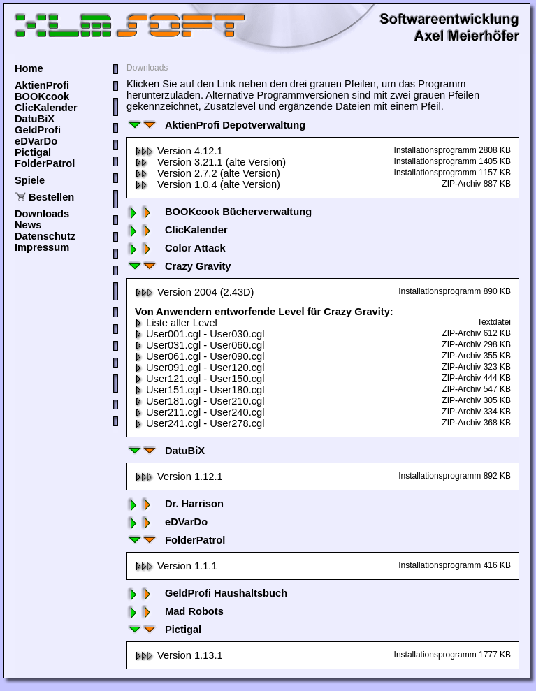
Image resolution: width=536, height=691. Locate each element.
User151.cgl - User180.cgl (199, 389)
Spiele (30, 180)
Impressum (42, 247)
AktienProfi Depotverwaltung (215, 125)
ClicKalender (46, 107)
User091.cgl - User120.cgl (199, 367)
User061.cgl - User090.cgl (199, 356)
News (28, 225)
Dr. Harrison (175, 503)
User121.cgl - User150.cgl (199, 378)
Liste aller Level (176, 322)
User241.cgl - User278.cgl (199, 423)
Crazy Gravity (178, 266)
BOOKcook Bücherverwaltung (219, 211)
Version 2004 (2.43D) (194, 292)
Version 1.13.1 (179, 655)
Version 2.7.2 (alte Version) (207, 173)
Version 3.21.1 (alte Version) (210, 162)
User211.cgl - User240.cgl (199, 412)
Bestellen (51, 197)
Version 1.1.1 (176, 566)
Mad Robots (175, 611)
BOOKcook (42, 96)
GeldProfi (38, 130)
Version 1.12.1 (179, 476)
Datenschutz (45, 236)
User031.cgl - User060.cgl (199, 345)
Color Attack (176, 248)
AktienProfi (42, 85)
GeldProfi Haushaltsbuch (206, 593)
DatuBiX (35, 118)
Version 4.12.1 (179, 151)
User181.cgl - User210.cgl (199, 401)
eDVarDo (36, 141)
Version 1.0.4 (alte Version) (207, 184)
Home (29, 68)
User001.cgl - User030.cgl (199, 334)
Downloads (42, 213)
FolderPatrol (45, 163)
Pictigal (33, 152)
